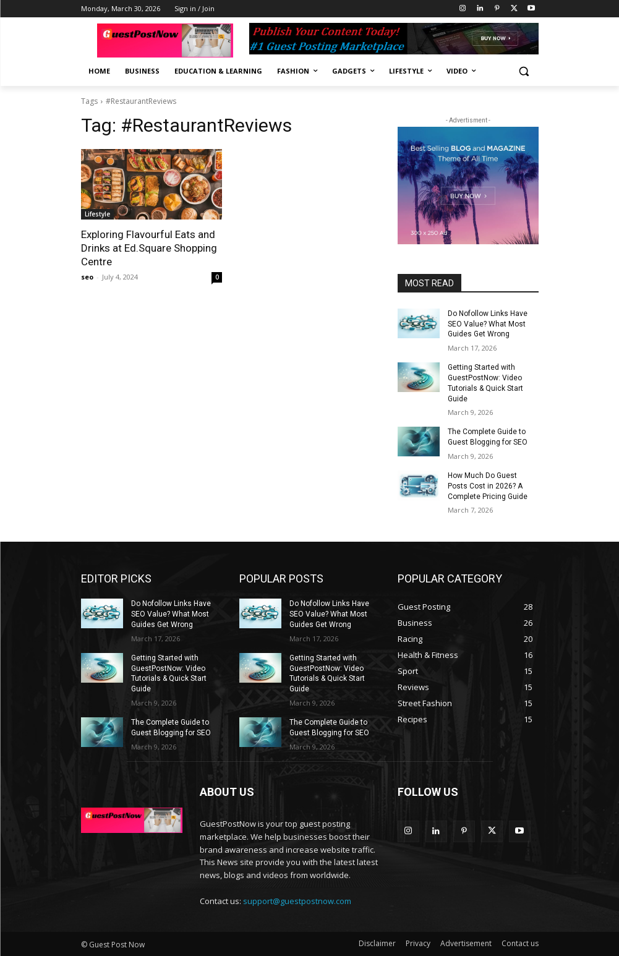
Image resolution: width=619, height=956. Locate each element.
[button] (524, 71)
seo (87, 276)
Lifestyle (97, 214)
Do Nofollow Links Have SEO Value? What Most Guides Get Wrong (487, 324)
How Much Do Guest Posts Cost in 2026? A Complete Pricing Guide (487, 486)
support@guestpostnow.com (297, 901)
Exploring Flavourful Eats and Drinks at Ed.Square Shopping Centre (149, 248)
